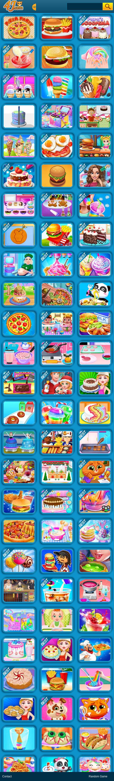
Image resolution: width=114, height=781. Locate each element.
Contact (7, 776)
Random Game (98, 776)
